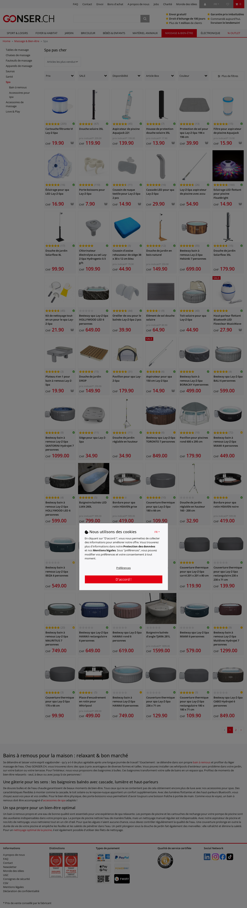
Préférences (123, 568)
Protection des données (139, 546)
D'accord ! (123, 579)
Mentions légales (104, 550)
